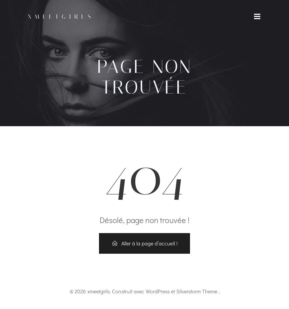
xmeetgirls (61, 16)
